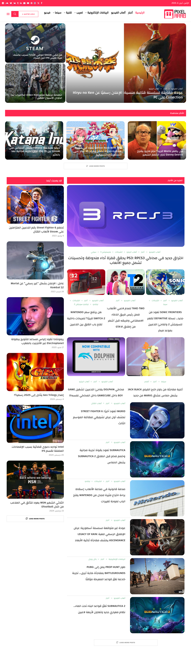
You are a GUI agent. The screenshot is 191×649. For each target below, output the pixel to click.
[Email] (24, 3)
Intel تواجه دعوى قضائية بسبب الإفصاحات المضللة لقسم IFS (38, 449)
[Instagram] (35, 3)
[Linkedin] (21, 3)
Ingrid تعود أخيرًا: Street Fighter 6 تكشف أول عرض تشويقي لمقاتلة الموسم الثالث (99, 417)
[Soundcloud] (7, 3)
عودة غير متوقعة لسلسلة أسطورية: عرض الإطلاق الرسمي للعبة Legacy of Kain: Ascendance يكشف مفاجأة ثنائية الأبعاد (99, 534)
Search (15, 14)
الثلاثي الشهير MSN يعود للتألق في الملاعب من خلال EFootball (37, 505)
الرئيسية (139, 12)
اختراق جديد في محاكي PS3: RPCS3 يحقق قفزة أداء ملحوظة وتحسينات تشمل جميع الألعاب (125, 260)
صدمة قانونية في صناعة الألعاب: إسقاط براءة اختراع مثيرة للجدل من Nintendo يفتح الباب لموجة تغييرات (99, 495)
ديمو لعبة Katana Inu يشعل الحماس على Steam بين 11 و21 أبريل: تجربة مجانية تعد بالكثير (34, 151)
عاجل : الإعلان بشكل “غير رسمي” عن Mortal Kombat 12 (37, 285)
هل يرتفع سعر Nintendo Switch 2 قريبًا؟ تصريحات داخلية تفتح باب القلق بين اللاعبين (86, 318)
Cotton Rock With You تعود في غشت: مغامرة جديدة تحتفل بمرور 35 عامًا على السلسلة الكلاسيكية (97, 151)
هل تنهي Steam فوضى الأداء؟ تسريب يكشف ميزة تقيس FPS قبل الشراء (37, 56)
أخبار (130, 12)
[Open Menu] (8, 14)
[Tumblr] (17, 3)
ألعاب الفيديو (118, 12)
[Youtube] (28, 3)
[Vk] (14, 3)
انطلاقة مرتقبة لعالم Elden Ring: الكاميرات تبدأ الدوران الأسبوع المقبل (36, 96)
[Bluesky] (11, 3)
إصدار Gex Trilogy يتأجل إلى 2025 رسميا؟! (39, 395)
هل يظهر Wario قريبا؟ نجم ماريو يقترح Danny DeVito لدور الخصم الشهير (160, 152)
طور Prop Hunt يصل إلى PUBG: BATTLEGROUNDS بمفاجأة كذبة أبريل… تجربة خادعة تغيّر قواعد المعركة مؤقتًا (98, 573)
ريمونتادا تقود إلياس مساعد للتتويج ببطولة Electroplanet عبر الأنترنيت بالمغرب (37, 341)
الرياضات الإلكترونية (97, 12)
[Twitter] (38, 3)
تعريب (79, 12)
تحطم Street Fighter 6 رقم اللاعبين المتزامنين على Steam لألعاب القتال (36, 230)
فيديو (47, 12)
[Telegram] (3, 3)
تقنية (69, 12)
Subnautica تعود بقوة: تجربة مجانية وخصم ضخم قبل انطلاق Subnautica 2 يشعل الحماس (101, 456)
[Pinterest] (31, 3)
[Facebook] (41, 3)
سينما (58, 12)
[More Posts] (95, 166)
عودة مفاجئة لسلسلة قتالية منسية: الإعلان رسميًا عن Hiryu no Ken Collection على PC (128, 95)
